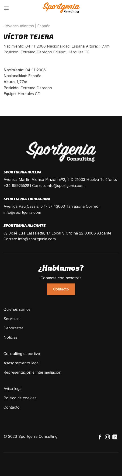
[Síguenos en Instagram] (107, 437)
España (43, 26)
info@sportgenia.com (65, 185)
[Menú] (6, 8)
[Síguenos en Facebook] (100, 437)
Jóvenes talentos (18, 26)
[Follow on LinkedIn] (114, 437)
